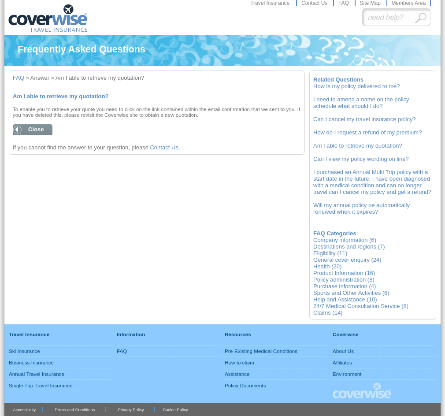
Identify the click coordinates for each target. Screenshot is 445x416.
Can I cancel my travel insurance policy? (364, 119)
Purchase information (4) (344, 286)
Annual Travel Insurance (36, 374)
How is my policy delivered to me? (356, 86)
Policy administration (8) (344, 279)
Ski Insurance (24, 351)
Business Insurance (31, 362)
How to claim (239, 362)
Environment (347, 374)
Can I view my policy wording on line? (361, 159)
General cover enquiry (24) (347, 259)
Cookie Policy (175, 409)
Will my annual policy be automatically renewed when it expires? (361, 208)
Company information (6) (344, 240)
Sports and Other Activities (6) (351, 293)
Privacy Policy (131, 409)
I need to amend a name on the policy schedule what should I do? (361, 102)
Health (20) (327, 266)
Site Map (371, 3)
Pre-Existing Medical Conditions (261, 351)
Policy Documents (245, 385)
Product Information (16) (344, 273)
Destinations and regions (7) (349, 246)
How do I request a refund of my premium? (367, 132)
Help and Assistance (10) (345, 299)
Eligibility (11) (330, 253)
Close (36, 129)
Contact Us (315, 3)
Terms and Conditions (75, 409)
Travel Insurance (270, 3)
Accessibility (24, 409)
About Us (343, 351)
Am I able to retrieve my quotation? (357, 145)
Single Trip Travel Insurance (41, 385)
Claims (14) (327, 312)
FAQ (344, 3)
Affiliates (342, 362)
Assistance (237, 374)
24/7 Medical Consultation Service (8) (360, 306)
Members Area (408, 3)
